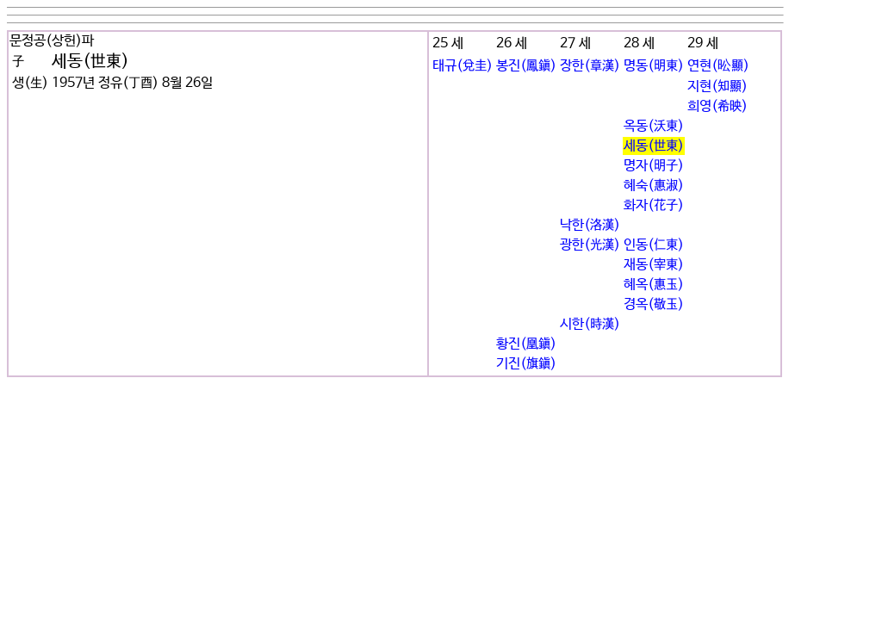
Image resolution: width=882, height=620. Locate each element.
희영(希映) (717, 106)
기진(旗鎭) (526, 364)
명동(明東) (654, 66)
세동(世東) (654, 146)
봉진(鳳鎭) (526, 66)
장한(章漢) (590, 66)
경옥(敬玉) (654, 304)
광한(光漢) (590, 245)
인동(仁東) (654, 245)
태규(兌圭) (462, 66)
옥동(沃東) (654, 126)
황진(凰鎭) (526, 344)
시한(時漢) (590, 324)
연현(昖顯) (718, 66)
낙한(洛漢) (590, 225)
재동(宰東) (654, 265)
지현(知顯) (717, 86)
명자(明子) (654, 166)
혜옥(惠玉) (654, 284)
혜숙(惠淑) (654, 185)
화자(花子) (654, 205)
